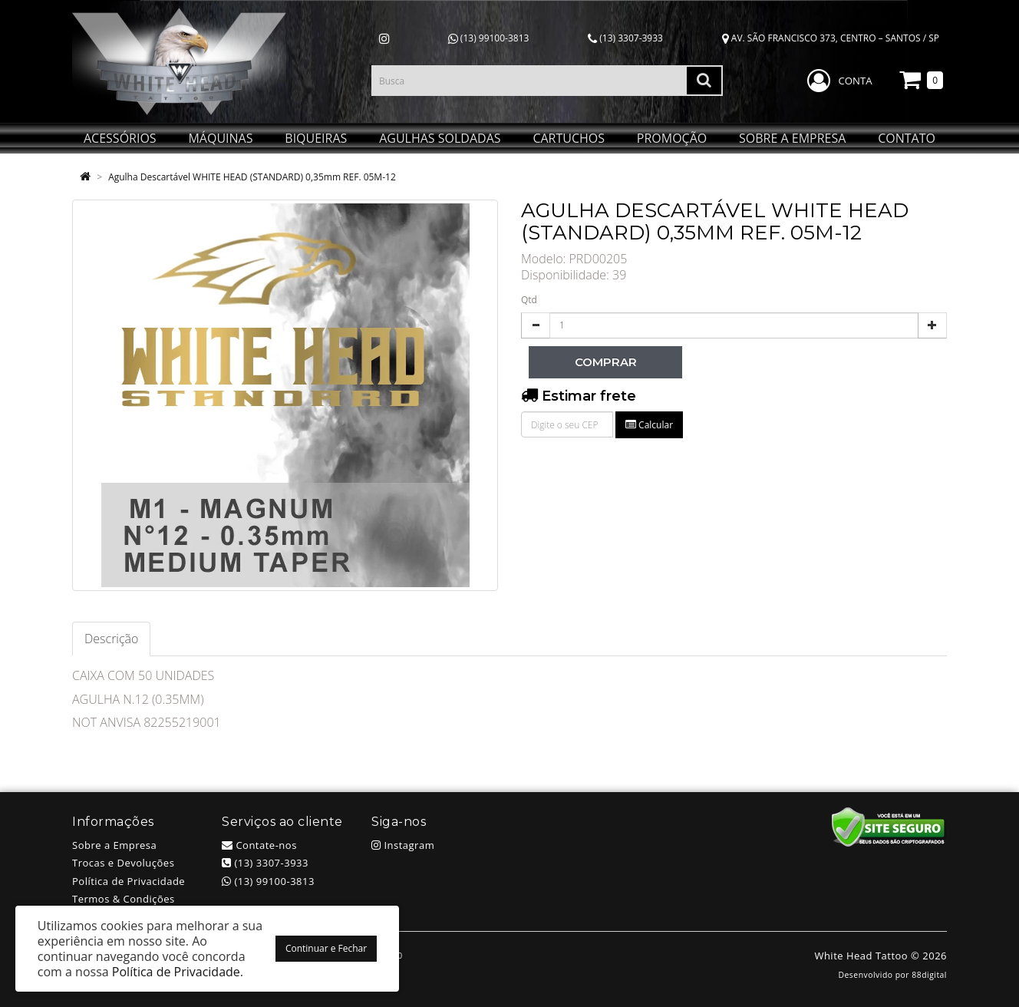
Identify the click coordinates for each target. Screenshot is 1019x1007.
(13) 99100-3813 (488, 38)
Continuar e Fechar (326, 948)
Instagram (402, 845)
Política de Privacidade (128, 881)
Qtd (529, 299)
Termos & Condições (123, 899)
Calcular (649, 424)
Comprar (606, 362)
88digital (929, 974)
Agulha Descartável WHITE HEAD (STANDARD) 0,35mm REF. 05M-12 (252, 176)
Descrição (111, 638)
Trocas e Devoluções (123, 863)
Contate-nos (259, 845)
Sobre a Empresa (114, 845)
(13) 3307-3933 (625, 38)
